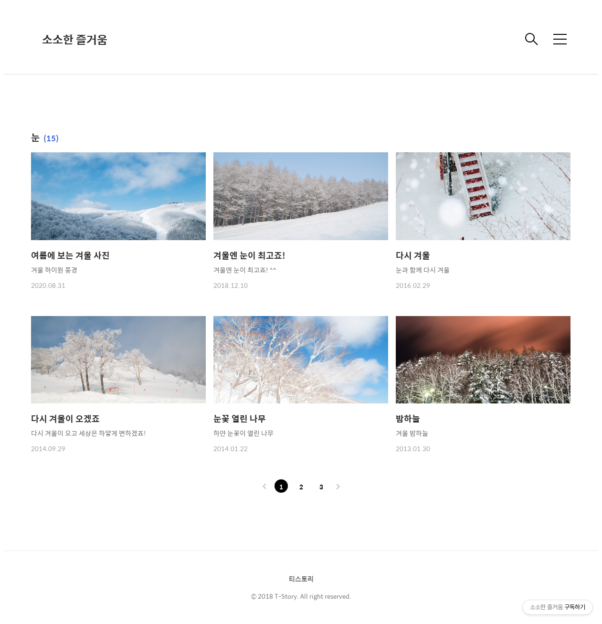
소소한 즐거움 (74, 39)
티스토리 (301, 578)
